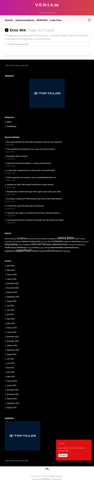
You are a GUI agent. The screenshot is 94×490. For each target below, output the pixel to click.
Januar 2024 (11, 385)
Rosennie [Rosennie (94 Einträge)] (21, 247)
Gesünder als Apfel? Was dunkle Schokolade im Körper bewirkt (30, 185)
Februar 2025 (12, 328)
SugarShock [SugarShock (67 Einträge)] (10, 251)
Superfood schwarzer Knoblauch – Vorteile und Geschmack (29, 163)
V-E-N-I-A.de (47, 4)
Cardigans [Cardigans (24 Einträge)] (82, 239)
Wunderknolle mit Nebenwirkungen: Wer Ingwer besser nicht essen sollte (34, 192)
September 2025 (13, 297)
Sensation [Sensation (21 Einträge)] (41, 248)
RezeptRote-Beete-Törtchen (17, 156)
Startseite (9, 20)
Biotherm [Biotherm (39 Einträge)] (45, 239)
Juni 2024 (10, 363)
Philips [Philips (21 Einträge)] (83, 244)
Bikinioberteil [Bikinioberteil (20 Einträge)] (37, 239)
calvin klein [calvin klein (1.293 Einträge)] (65, 238)
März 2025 (11, 323)
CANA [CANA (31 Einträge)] (77, 239)
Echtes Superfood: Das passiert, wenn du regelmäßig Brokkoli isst (31, 177)
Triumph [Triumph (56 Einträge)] (42, 251)
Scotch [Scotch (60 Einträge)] (35, 248)
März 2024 (11, 377)
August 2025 (11, 301)
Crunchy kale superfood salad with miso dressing (25, 206)
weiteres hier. (63, 451)
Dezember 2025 (13, 283)
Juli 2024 (10, 359)
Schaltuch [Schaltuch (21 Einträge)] (29, 248)
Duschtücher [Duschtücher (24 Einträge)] (9, 242)
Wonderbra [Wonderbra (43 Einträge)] (59, 251)
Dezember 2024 (13, 337)
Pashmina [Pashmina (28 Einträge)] (77, 244)
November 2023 (13, 394)
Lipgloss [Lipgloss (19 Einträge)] (20, 244)
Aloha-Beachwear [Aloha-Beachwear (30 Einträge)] (10, 239)
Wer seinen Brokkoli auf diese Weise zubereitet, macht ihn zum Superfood (34, 142)
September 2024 (13, 350)
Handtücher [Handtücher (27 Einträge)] (67, 242)
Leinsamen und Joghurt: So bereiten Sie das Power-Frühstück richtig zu (33, 213)
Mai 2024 (10, 368)
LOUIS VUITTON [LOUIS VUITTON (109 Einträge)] (38, 244)
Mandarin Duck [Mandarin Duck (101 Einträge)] (60, 244)
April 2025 (11, 319)
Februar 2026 (12, 275)
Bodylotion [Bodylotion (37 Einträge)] (53, 239)
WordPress (46, 479)
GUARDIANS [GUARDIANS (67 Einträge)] (57, 241)
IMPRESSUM (42, 20)
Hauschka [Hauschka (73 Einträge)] (75, 241)
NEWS (9, 122)
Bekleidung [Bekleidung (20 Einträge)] (30, 239)
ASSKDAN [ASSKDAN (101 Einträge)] (22, 238)
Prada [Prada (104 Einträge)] (7, 247)
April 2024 (11, 372)
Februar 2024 (12, 381)
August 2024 (11, 354)
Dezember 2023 (13, 390)
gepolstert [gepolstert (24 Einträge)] (44, 242)
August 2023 (11, 408)
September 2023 (13, 403)
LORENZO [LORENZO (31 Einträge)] (27, 244)
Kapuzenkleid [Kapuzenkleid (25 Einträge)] (84, 242)
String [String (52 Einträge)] (76, 248)
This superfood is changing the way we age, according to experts (31, 149)
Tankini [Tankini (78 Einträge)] (35, 251)
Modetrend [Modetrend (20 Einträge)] (71, 244)
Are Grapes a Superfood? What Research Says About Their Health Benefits (34, 199)
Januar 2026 (11, 279)
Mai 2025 (10, 314)
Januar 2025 (11, 332)
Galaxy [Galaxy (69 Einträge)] (33, 241)
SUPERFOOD (11, 126)
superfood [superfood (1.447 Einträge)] (23, 250)
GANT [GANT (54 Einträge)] (38, 242)
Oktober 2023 (12, 399)
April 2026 (11, 266)
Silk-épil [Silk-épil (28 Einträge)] (47, 248)
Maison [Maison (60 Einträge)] (49, 244)
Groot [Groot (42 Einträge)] (50, 242)
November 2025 (13, 288)
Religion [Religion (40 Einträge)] (14, 248)
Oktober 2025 (12, 292)
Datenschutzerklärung (24, 20)
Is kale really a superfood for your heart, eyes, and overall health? (31, 170)
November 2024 (13, 341)
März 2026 (11, 270)
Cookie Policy (55, 20)
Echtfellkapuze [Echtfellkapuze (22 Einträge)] (17, 242)
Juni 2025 (10, 310)
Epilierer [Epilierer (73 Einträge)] (25, 241)
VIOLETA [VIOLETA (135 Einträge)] (50, 250)
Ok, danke (63, 455)
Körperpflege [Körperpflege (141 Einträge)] (11, 244)
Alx (60, 479)
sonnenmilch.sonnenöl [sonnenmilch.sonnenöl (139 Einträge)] (62, 247)
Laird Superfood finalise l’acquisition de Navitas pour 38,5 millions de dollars (35, 220)
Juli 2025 (10, 306)
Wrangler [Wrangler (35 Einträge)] (67, 251)
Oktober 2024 (12, 345)
